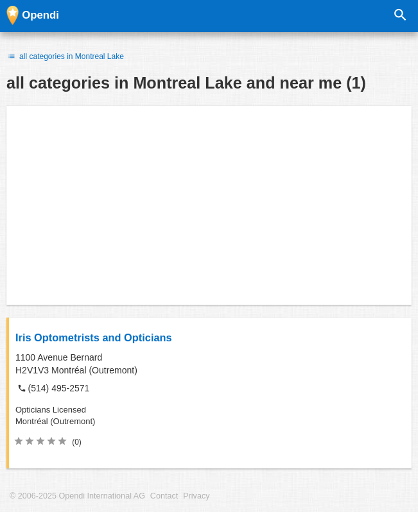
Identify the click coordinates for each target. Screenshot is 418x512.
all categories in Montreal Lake (65, 56)
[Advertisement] (209, 205)
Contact (164, 495)
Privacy (196, 495)
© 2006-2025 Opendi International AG (77, 495)
